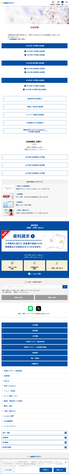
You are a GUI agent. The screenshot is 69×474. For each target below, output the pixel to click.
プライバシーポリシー (29, 464)
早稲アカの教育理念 (23, 186)
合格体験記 (12, 39)
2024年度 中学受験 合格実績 (34, 55)
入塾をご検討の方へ (23, 210)
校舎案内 (19, 202)
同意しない (59, 470)
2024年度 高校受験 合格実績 (34, 72)
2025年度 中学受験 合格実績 (34, 51)
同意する (46, 470)
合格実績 (19, 194)
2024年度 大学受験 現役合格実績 (34, 89)
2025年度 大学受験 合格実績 (34, 86)
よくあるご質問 (34, 274)
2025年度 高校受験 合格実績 (34, 68)
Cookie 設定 (8, 470)
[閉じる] (66, 462)
